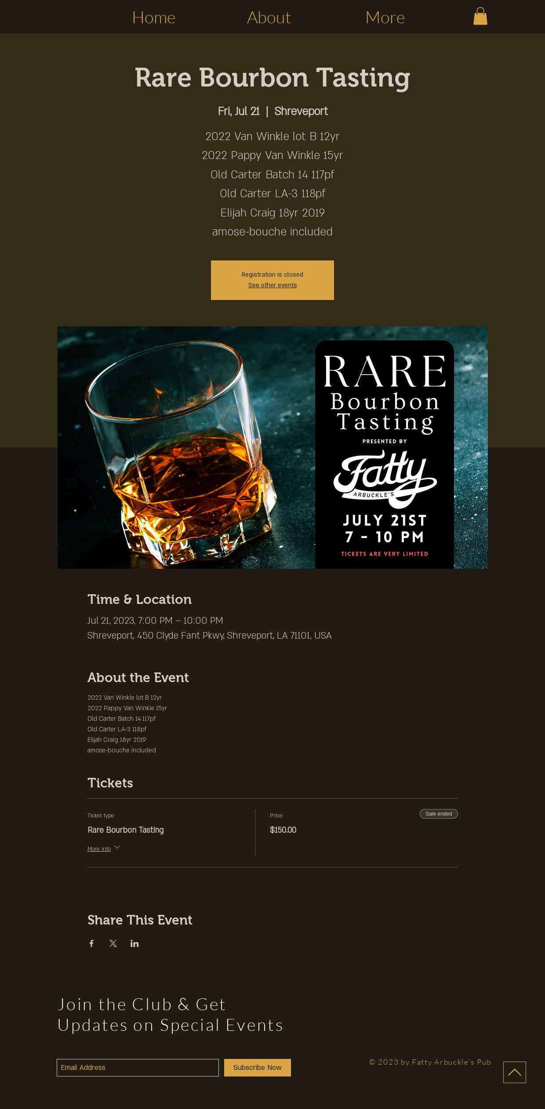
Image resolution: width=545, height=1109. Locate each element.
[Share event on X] (113, 943)
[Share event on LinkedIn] (135, 943)
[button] (480, 16)
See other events (272, 285)
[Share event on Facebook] (91, 943)
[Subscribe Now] (257, 1067)
